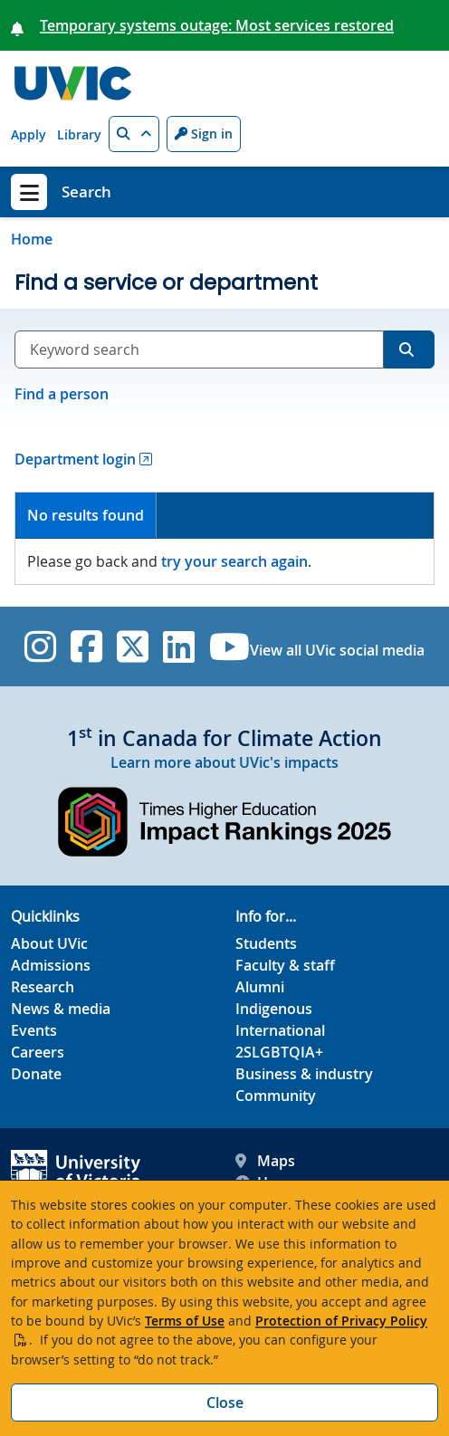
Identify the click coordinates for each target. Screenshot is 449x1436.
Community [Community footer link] (275, 1096)
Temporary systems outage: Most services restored (217, 25)
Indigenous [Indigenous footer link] (273, 1009)
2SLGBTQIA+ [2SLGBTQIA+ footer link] (279, 1052)
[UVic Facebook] (86, 646)
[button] (134, 134)
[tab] (86, 516)
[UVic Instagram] (40, 646)
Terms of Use (184, 1320)
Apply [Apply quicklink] (28, 134)
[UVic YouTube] (229, 646)
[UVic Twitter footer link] (132, 646)
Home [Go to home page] (32, 239)
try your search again (234, 561)
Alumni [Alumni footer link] (259, 987)
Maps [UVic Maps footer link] (265, 1161)
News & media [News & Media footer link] (60, 1009)
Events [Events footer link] (34, 1030)
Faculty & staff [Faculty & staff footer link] (285, 965)
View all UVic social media (337, 650)
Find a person (61, 394)
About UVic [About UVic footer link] (49, 943)
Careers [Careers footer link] (37, 1052)
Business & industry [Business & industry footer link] (304, 1074)
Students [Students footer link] (266, 943)
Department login (75, 459)
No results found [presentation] (85, 515)
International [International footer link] (280, 1030)
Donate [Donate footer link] (36, 1074)
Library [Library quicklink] (79, 134)
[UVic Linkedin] (179, 646)
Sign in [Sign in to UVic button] (204, 133)
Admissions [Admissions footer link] (51, 965)
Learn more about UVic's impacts (224, 762)
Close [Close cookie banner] (225, 1402)
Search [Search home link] (86, 191)
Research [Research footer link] (42, 987)
